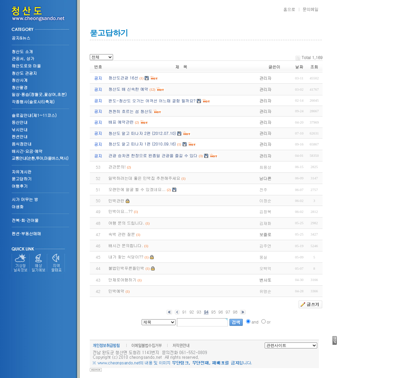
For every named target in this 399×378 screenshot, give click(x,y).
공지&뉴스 (21, 38)
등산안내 (20, 122)
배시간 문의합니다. (125, 245)
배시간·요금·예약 (27, 151)
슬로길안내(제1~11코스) (34, 115)
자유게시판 (22, 171)
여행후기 (20, 186)
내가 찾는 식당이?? (125, 256)
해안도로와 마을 (26, 65)
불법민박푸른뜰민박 (126, 268)
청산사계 (20, 80)
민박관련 (116, 200)
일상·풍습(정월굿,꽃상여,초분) (39, 94)
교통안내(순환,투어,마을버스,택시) (40, 158)
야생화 (18, 206)
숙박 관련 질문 (121, 234)
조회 (314, 66)
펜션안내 (20, 136)
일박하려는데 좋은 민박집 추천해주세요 (144, 178)
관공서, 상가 (23, 58)
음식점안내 (22, 143)
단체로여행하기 (122, 279)
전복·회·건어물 (25, 220)
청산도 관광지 (24, 73)
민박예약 (116, 291)
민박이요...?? (120, 211)
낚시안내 (20, 129)
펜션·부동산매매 (26, 233)
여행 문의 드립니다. (126, 223)
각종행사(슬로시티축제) (33, 101)
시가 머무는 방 (25, 199)
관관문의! (117, 166)
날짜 (299, 66)
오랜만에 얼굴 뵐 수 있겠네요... (137, 189)
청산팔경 (20, 87)
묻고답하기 (22, 178)
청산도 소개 (22, 51)
